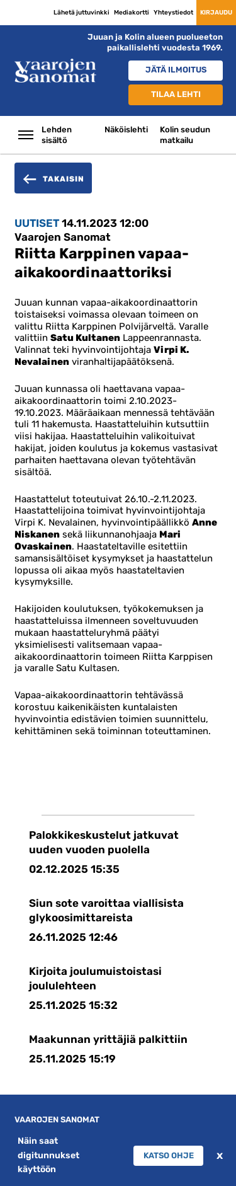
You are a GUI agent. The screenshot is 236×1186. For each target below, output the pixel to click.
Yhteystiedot (173, 12)
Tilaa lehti (176, 94)
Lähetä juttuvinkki (81, 12)
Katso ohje (168, 1155)
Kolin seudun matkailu (185, 135)
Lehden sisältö (57, 135)
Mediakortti (131, 12)
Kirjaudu (216, 12)
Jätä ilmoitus (175, 69)
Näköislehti (126, 129)
